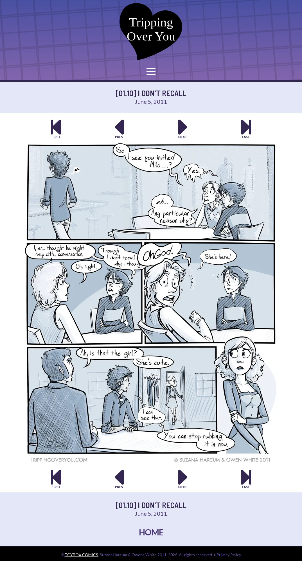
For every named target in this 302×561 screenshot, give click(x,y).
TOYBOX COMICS (81, 554)
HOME (151, 532)
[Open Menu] (151, 71)
